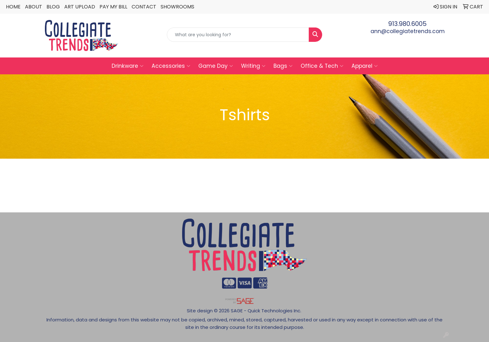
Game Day (215, 66)
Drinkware (127, 66)
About (33, 6)
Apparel (364, 66)
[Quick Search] (238, 34)
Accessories (171, 66)
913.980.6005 (407, 23)
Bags (283, 66)
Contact (144, 6)
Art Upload (79, 6)
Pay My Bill (113, 6)
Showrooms (177, 6)
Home (13, 6)
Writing (253, 66)
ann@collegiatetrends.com (407, 31)
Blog (53, 6)
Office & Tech (322, 66)
